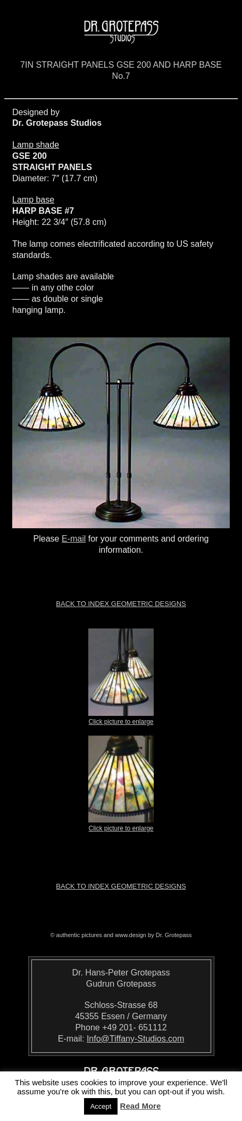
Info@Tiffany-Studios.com (135, 1038)
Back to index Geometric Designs (121, 604)
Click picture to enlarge (121, 718)
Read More (140, 1105)
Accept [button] (101, 1106)
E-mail (74, 538)
